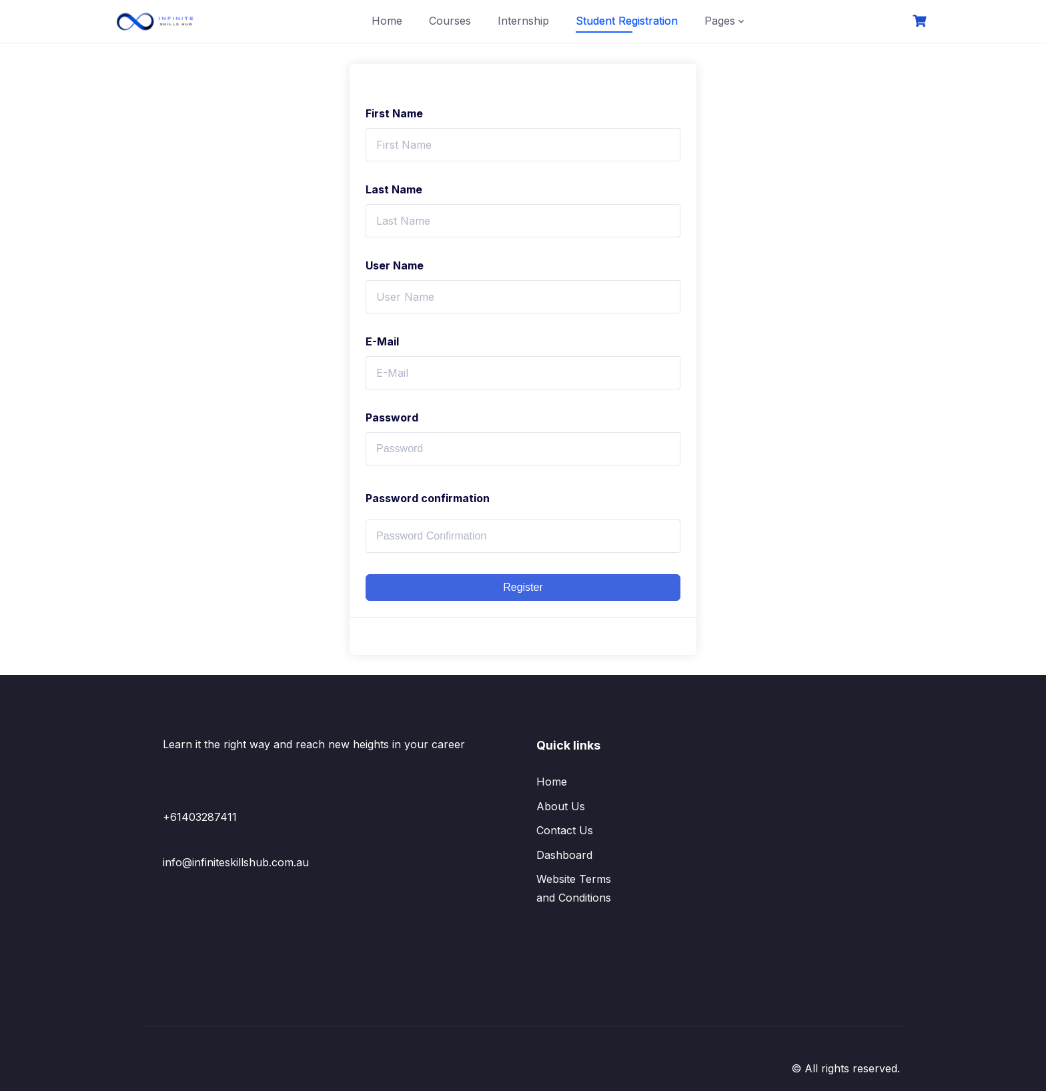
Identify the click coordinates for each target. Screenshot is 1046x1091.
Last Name (394, 189)
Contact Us (564, 830)
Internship (523, 20)
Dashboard (564, 855)
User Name (395, 265)
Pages (719, 20)
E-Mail (382, 341)
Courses (450, 20)
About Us (560, 806)
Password (392, 417)
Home (387, 20)
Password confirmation (428, 498)
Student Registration (627, 20)
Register (523, 587)
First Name (394, 113)
